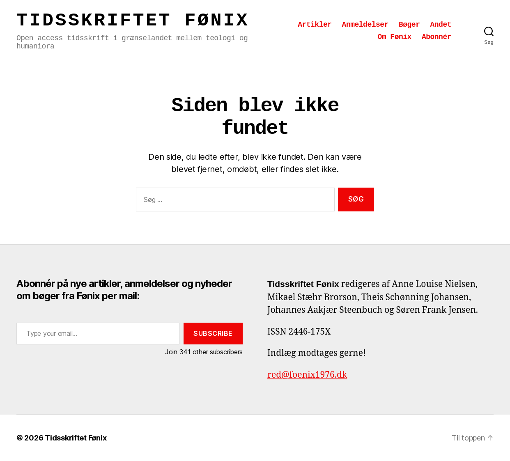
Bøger (409, 25)
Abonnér (436, 37)
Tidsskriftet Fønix (132, 20)
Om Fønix (394, 37)
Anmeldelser (365, 25)
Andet (440, 25)
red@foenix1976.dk (307, 375)
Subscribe (213, 333)
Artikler (314, 25)
